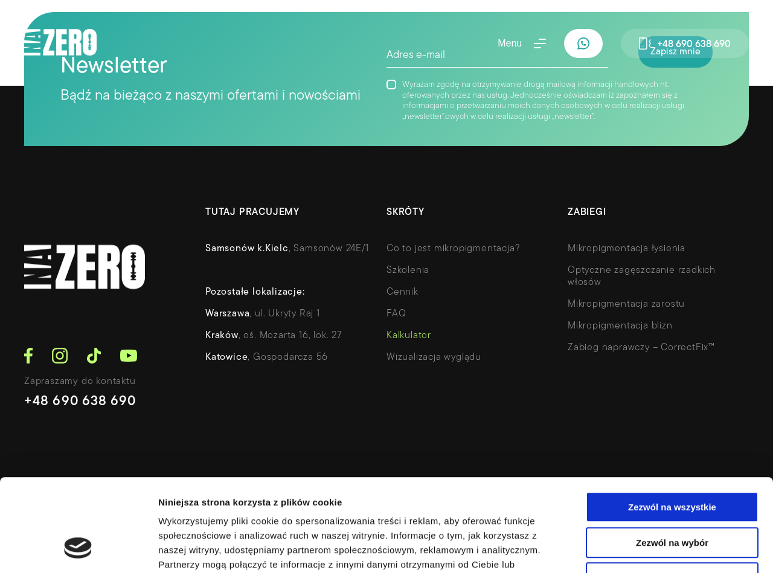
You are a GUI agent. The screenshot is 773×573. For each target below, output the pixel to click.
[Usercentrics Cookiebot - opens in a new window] (78, 549)
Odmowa (672, 496)
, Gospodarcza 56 (266, 357)
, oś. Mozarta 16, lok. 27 (273, 336)
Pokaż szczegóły (644, 549)
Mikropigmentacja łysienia (626, 249)
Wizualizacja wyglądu (433, 357)
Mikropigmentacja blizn (620, 326)
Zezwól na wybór (672, 461)
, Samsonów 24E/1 (287, 249)
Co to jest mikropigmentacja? (453, 249)
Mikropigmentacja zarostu (626, 304)
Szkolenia (407, 270)
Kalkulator (408, 336)
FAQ (396, 314)
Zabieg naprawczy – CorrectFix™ (641, 348)
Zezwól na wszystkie (672, 425)
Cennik (402, 292)
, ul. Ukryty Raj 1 (262, 314)
